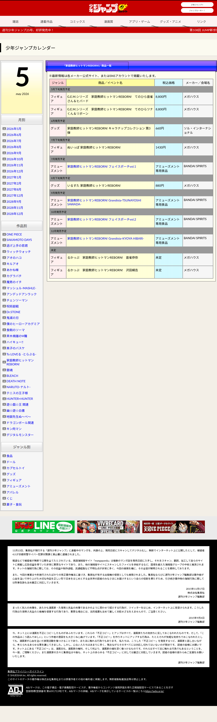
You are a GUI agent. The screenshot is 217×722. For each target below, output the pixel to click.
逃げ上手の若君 (17, 245)
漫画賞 (108, 21)
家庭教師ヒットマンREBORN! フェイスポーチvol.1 (101, 166)
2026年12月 (15, 171)
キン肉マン (14, 429)
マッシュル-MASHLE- (21, 288)
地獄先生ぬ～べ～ (19, 416)
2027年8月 (14, 189)
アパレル (13, 492)
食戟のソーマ (16, 330)
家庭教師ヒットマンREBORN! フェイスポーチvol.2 (101, 219)
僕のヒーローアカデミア (23, 324)
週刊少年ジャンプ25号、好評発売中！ (28, 30)
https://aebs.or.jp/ (154, 691)
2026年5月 (14, 129)
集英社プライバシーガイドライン (26, 671)
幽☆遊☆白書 (16, 410)
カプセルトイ (16, 468)
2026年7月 (14, 141)
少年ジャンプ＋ (197, 5)
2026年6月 (14, 135)
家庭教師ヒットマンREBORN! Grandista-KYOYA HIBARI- (105, 238)
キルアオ (13, 264)
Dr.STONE (13, 312)
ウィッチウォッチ (19, 251)
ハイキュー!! (15, 342)
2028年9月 (14, 201)
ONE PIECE (14, 234)
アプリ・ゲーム (139, 21)
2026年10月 (15, 159)
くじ (10, 498)
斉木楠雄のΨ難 (17, 336)
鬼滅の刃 (13, 318)
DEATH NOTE (16, 381)
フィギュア (14, 480)
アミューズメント (19, 486)
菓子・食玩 (14, 504)
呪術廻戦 (13, 306)
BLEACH (12, 375)
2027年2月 (14, 183)
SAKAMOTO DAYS (19, 240)
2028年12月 (15, 214)
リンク (201, 21)
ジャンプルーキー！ (197, 11)
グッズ (11, 474)
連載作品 (46, 21)
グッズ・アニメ (170, 21)
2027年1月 (14, 177)
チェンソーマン (17, 300)
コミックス (77, 21)
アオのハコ (14, 258)
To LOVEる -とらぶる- (21, 354)
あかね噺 (13, 270)
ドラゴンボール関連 (20, 423)
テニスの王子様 (17, 393)
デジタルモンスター (20, 435)
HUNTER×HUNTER (20, 398)
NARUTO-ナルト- (19, 387)
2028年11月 (15, 207)
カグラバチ (14, 276)
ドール (11, 462)
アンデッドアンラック (22, 294)
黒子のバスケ (16, 348)
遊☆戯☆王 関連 (18, 404)
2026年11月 (15, 165)
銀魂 (10, 370)
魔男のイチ (14, 282)
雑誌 (15, 21)
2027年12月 (15, 195)
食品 (10, 456)
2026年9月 (14, 153)
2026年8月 (14, 147)
